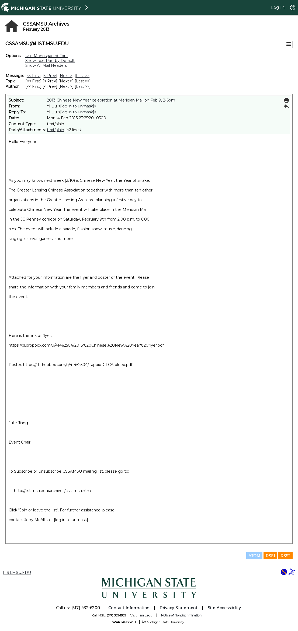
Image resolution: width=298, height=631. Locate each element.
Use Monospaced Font (46, 55)
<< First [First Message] (33, 75)
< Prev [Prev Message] (50, 75)
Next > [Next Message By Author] (66, 86)
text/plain (55, 129)
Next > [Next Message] (66, 75)
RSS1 (270, 555)
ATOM (254, 555)
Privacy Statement (178, 607)
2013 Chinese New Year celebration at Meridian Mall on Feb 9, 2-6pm (111, 100)
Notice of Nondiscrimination (181, 615)
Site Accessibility (224, 607)
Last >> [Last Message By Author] (82, 86)
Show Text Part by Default (50, 60)
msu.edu (146, 615)
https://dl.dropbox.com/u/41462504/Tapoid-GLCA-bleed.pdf (77, 364)
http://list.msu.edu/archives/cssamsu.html (53, 490)
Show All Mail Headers (46, 65)
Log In (278, 7)
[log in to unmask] (77, 106)
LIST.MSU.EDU (17, 572)
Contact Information (129, 607)
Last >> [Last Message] (82, 75)
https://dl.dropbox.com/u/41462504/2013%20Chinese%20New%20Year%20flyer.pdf (86, 345)
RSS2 (285, 555)
